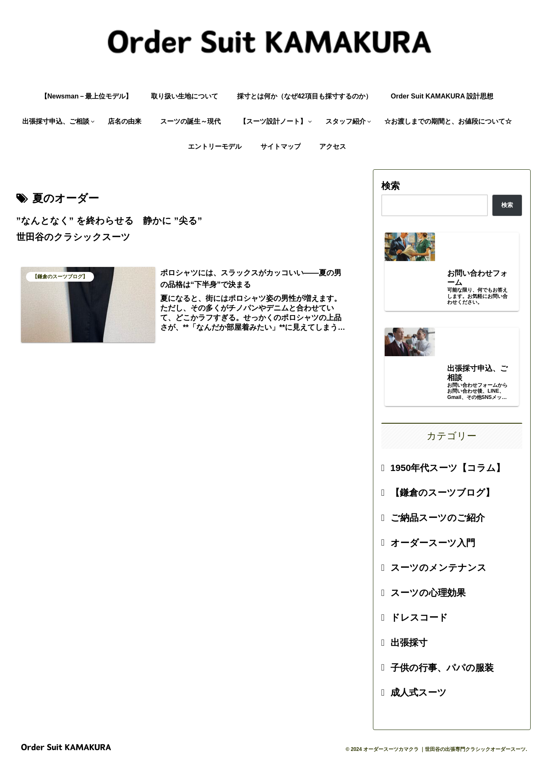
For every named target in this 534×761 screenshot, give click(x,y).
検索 (390, 186)
